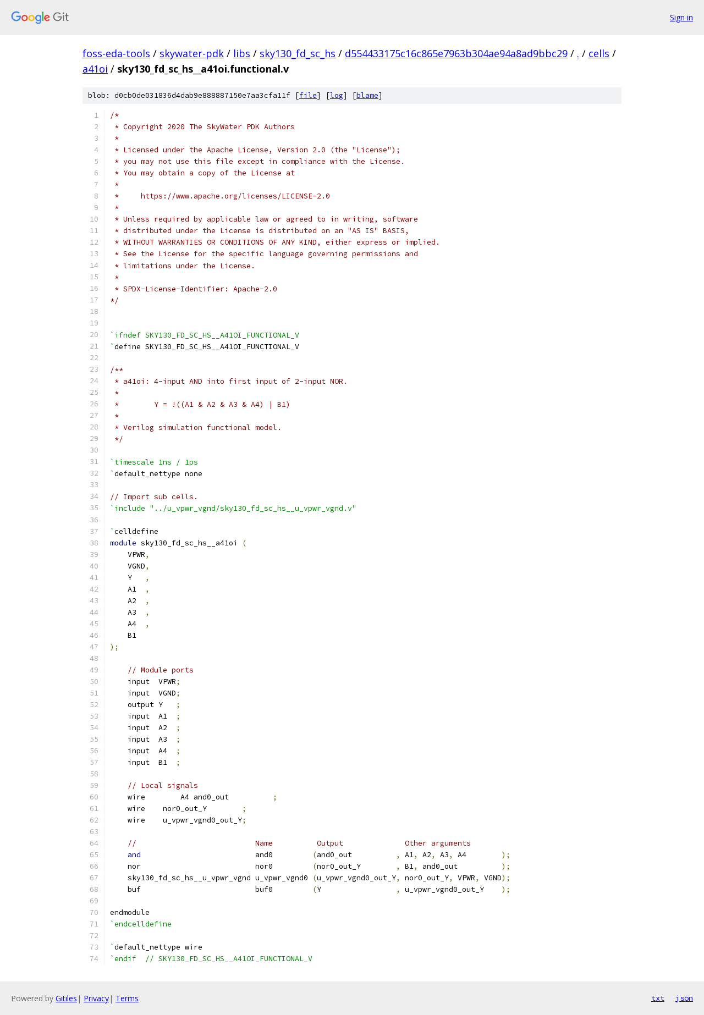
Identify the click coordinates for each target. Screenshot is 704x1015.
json (684, 998)
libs (241, 53)
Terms (127, 998)
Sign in (681, 17)
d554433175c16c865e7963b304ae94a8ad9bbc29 (456, 53)
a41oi (95, 68)
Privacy (96, 998)
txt (657, 998)
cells (598, 53)
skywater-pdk (192, 53)
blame (367, 95)
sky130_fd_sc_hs (298, 53)
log (336, 95)
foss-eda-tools (116, 53)
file (308, 95)
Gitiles (66, 998)
